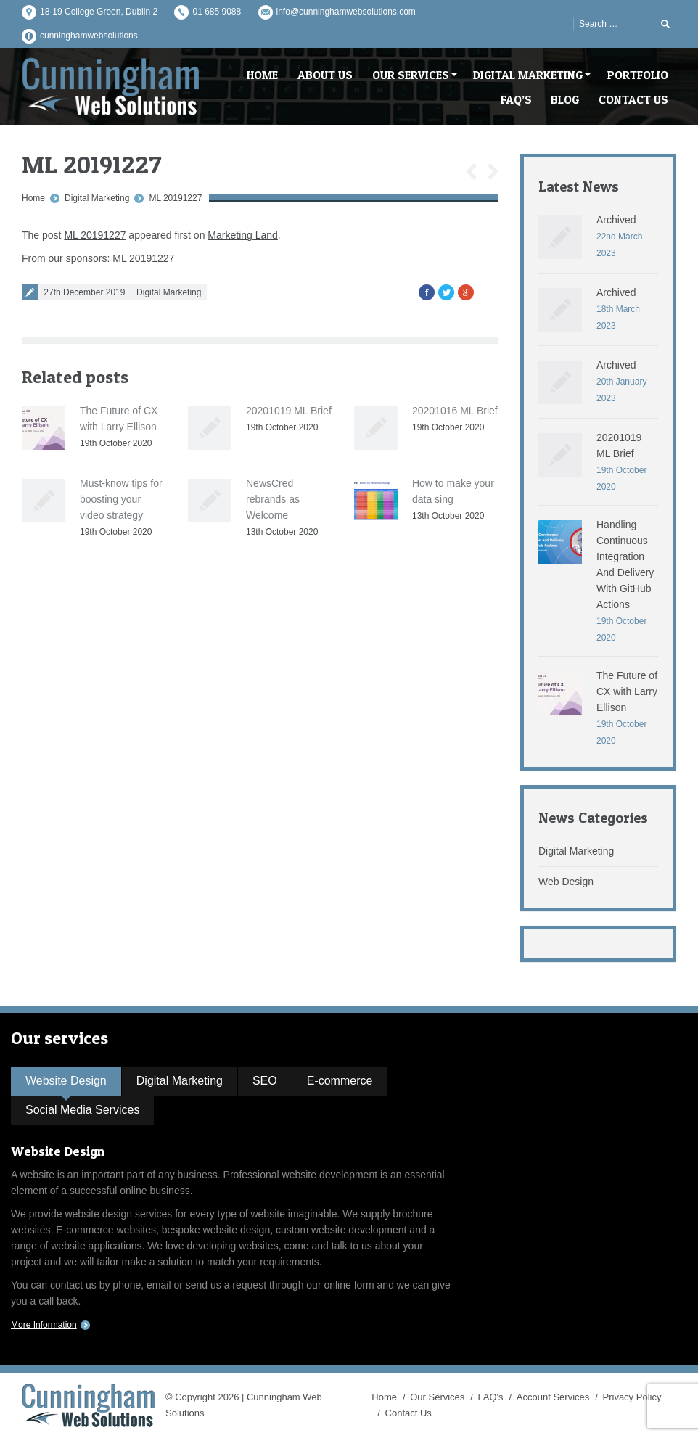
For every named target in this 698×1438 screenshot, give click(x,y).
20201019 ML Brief (289, 410)
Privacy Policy (632, 1397)
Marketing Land (243, 235)
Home (33, 198)
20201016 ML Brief (455, 410)
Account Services (553, 1397)
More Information (44, 1325)
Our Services (437, 1397)
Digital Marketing (97, 198)
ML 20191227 (175, 198)
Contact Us (408, 1413)
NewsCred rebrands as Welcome (273, 499)
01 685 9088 (216, 12)
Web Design (566, 881)
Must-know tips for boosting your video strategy (121, 499)
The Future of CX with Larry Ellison (626, 691)
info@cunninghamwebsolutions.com (346, 12)
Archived (616, 220)
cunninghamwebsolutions (89, 35)
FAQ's (491, 1397)
